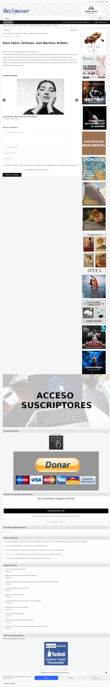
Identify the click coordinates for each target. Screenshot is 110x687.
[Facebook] (47, 522)
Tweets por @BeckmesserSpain (14, 639)
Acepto (46, 678)
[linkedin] (103, 1)
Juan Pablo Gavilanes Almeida (13, 546)
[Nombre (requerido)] (37, 147)
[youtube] (99, 1)
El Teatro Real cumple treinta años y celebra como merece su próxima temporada (38, 554)
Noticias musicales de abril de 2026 (14, 594)
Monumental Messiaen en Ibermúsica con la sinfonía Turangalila (69, 542)
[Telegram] (61, 522)
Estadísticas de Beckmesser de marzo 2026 (17, 588)
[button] (106, 673)
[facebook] (89, 1)
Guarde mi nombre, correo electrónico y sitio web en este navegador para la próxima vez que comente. (41, 165)
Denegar (71, 678)
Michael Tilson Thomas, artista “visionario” (16, 607)
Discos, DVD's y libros (41, 33)
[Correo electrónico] (64, 522)
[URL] (37, 158)
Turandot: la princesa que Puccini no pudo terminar (19, 620)
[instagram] (96, 1)
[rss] (106, 1)
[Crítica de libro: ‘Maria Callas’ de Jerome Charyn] (40, 80)
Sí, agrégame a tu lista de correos (25, 170)
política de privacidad (59, 516)
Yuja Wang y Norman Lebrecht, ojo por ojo (35, 546)
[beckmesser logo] (16, 7)
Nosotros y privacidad (9, 683)
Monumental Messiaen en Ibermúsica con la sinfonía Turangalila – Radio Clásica (27, 542)
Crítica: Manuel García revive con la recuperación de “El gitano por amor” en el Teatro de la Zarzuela (37, 550)
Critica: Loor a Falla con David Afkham (80, 22)
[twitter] (93, 1)
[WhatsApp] (57, 522)
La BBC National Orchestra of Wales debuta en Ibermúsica (21, 575)
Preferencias (95, 678)
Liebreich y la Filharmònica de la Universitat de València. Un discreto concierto (26, 626)
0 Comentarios (14, 118)
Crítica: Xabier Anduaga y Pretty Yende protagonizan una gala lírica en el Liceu (29, 558)
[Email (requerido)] (37, 153)
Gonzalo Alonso (9, 33)
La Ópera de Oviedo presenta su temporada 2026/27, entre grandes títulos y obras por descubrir (32, 582)
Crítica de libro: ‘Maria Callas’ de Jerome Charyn (20, 116)
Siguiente (73, 30)
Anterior (7, 30)
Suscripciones (56, 434)
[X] (51, 522)
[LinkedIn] (54, 522)
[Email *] (56, 504)
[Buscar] (100, 18)
